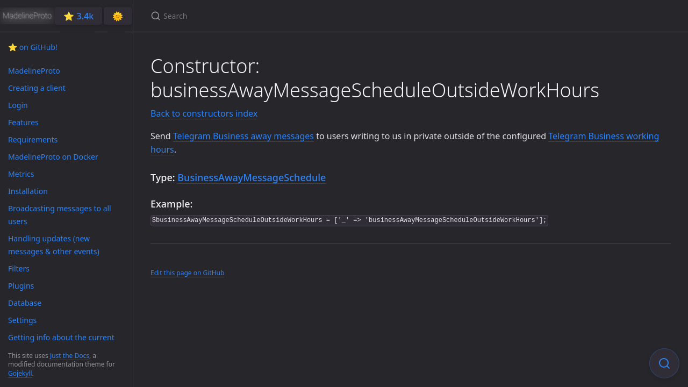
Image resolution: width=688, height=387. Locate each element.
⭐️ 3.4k (78, 16)
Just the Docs (69, 355)
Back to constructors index (203, 113)
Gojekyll (20, 373)
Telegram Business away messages (243, 136)
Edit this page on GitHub (187, 272)
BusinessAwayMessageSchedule (251, 177)
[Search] (277, 16)
